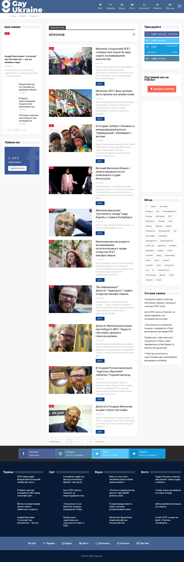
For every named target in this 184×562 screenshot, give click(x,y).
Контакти (144, 6)
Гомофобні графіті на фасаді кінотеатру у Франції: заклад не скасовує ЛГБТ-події (160, 302)
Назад (9, 130)
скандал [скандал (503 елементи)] (149, 265)
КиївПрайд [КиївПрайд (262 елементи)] (160, 216)
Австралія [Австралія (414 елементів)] (164, 207)
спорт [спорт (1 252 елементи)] (158, 265)
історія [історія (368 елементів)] (158, 280)
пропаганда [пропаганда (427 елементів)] (170, 255)
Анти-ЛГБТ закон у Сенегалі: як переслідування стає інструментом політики (159, 315)
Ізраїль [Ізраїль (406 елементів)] (153, 207)
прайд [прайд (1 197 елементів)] (158, 255)
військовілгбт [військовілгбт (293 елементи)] (164, 231)
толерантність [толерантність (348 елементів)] (163, 270)
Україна (111, 6)
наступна (100, 442)
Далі (17, 130)
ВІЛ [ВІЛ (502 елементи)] (157, 211)
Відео (122, 6)
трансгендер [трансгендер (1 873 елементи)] (151, 275)
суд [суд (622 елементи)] (147, 270)
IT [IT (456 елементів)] (146, 207)
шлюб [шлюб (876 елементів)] (171, 275)
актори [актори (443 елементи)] (168, 226)
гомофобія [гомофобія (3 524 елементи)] (162, 236)
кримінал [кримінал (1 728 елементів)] (161, 246)
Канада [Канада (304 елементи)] (149, 216)
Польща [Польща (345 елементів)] (161, 221)
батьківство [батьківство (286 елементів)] (150, 231)
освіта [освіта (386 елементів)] (169, 251)
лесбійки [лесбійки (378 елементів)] (172, 246)
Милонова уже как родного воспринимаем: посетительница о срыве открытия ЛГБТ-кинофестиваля (113, 248)
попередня (54, 442)
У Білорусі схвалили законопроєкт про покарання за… (29, 118)
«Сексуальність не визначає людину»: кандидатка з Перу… (73, 506)
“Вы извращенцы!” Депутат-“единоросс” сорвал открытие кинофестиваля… (114, 290)
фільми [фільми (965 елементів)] (162, 275)
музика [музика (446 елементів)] (161, 251)
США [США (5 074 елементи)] (170, 221)
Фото (132, 6)
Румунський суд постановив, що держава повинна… (28, 87)
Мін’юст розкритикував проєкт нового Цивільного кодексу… (28, 506)
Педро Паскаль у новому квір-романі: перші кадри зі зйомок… (167, 479)
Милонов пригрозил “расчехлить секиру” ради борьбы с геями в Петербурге (114, 214)
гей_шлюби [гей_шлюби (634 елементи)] (150, 236)
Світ (100, 6)
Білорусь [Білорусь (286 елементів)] (149, 211)
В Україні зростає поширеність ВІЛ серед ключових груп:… (28, 493)
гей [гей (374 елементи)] (175, 231)
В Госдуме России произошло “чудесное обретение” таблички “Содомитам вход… (114, 371)
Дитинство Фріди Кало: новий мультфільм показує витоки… (121, 520)
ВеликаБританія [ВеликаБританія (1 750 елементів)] (169, 211)
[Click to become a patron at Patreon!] (161, 89)
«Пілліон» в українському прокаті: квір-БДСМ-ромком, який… (122, 493)
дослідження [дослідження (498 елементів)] (151, 241)
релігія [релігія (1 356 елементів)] (148, 260)
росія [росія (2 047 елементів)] (157, 260)
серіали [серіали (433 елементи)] (166, 260)
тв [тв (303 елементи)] (153, 270)
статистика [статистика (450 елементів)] (169, 265)
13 (90, 442)
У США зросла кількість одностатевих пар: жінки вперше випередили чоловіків (160, 357)
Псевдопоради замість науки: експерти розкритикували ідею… (120, 506)
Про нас (170, 6)
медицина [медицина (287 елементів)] (150, 251)
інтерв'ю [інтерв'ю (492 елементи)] (149, 280)
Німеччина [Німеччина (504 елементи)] (150, 221)
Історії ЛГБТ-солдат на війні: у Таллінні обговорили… (166, 520)
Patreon (157, 6)
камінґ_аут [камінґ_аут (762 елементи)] (150, 246)
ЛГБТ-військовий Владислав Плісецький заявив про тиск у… (28, 479)
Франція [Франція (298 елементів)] (158, 226)
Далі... (100, 84)
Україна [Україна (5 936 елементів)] (149, 226)
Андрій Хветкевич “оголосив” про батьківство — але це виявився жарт (21, 59)
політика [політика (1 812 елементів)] (149, 255)
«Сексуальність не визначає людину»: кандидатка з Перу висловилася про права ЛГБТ (158, 328)
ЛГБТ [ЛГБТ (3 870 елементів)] (170, 216)
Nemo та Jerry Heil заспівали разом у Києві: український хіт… (121, 479)
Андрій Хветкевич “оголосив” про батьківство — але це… (28, 520)
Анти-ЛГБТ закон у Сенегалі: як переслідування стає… (74, 493)
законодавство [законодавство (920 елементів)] (166, 241)
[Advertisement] (161, 146)
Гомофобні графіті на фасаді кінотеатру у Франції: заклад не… (73, 479)
